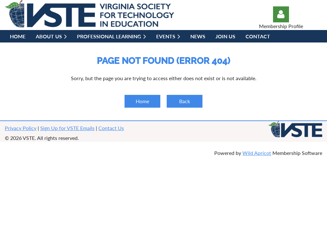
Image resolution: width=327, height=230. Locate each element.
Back (184, 101)
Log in (281, 14)
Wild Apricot (256, 153)
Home (142, 101)
